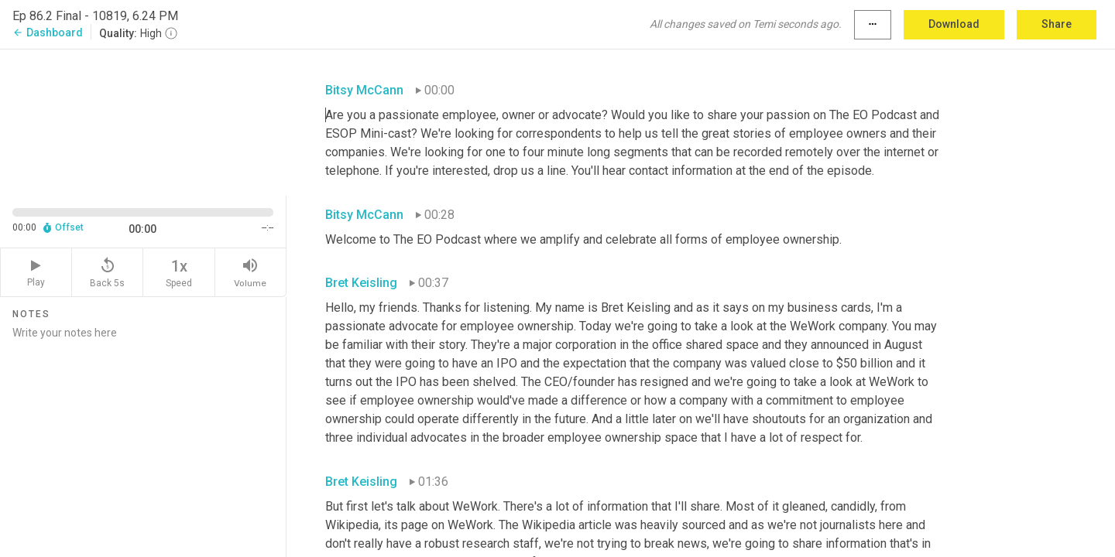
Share (1056, 24)
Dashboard (47, 32)
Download (953, 24)
